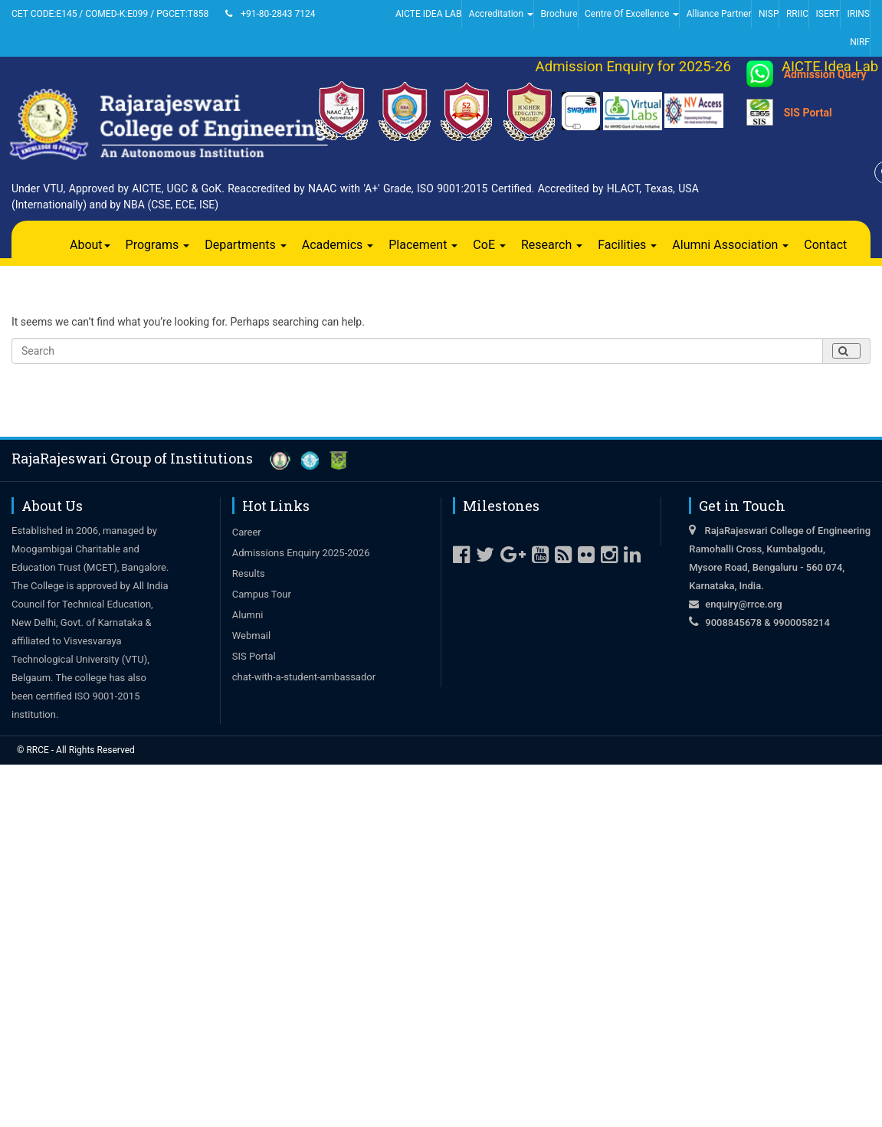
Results (248, 573)
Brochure (558, 13)
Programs (158, 245)
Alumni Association (730, 245)
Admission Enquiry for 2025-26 (640, 66)
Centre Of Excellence (632, 13)
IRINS (858, 13)
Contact (825, 245)
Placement (423, 245)
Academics (338, 245)
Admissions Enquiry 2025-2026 (301, 553)
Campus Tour (261, 594)
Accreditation (501, 13)
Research (551, 245)
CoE (489, 245)
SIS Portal (808, 112)
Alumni (248, 615)
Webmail (251, 635)
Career (246, 532)
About (90, 245)
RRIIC (797, 13)
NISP (769, 13)
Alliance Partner (719, 13)
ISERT (828, 13)
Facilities (627, 245)
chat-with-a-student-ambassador (303, 677)
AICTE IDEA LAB (428, 13)
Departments (246, 245)
